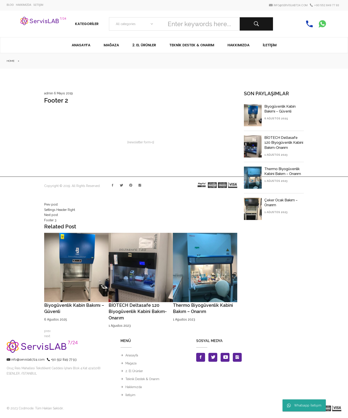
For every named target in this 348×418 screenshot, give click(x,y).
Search (256, 24)
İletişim (130, 395)
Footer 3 (50, 220)
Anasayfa (131, 355)
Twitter (121, 184)
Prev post (51, 204)
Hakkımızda (133, 387)
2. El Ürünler (134, 371)
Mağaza (130, 363)
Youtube (225, 357)
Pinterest (130, 184)
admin (48, 93)
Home (10, 60)
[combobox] (133, 23)
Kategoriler (87, 23)
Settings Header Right (59, 210)
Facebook (112, 184)
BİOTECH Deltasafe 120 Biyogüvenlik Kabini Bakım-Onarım (138, 312)
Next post (51, 215)
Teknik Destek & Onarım (142, 379)
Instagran (140, 184)
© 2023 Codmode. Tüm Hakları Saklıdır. (35, 408)
